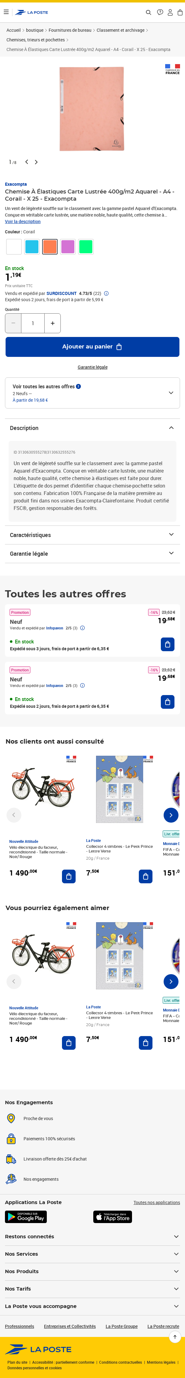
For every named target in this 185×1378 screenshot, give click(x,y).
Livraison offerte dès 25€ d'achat (55, 1159)
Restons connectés (92, 1236)
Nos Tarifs (92, 1289)
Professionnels (19, 1326)
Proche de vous (38, 1118)
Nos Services (92, 1254)
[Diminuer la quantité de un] (13, 323)
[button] (160, 12)
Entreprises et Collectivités (70, 1326)
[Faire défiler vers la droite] (171, 815)
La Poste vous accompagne (92, 1306)
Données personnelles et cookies (34, 1367)
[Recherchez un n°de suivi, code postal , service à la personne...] (148, 12)
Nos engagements (41, 1179)
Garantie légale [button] (93, 367)
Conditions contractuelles (120, 1362)
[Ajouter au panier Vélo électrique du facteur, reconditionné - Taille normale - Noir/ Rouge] (68, 876)
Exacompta (16, 184)
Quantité (12, 309)
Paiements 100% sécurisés (49, 1139)
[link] (14, 247)
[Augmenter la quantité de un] (52, 323)
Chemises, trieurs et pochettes (36, 40)
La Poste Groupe (122, 1326)
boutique (34, 30)
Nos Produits (92, 1271)
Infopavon (54, 627)
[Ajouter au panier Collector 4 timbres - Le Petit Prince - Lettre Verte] (145, 876)
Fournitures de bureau (70, 30)
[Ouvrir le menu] (6, 12)
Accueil (14, 30)
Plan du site (17, 1362)
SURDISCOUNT (61, 293)
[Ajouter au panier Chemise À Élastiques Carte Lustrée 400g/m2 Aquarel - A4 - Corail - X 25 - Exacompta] (92, 346)
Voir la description (23, 221)
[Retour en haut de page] (175, 1337)
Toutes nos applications (157, 1202)
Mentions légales (161, 1362)
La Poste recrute (163, 1326)
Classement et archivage (120, 30)
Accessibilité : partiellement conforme (63, 1362)
